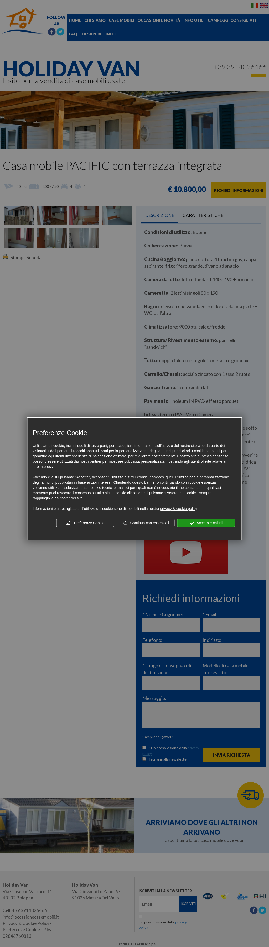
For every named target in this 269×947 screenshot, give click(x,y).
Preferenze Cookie (85, 523)
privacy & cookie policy (178, 509)
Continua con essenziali (145, 523)
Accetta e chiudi (206, 523)
